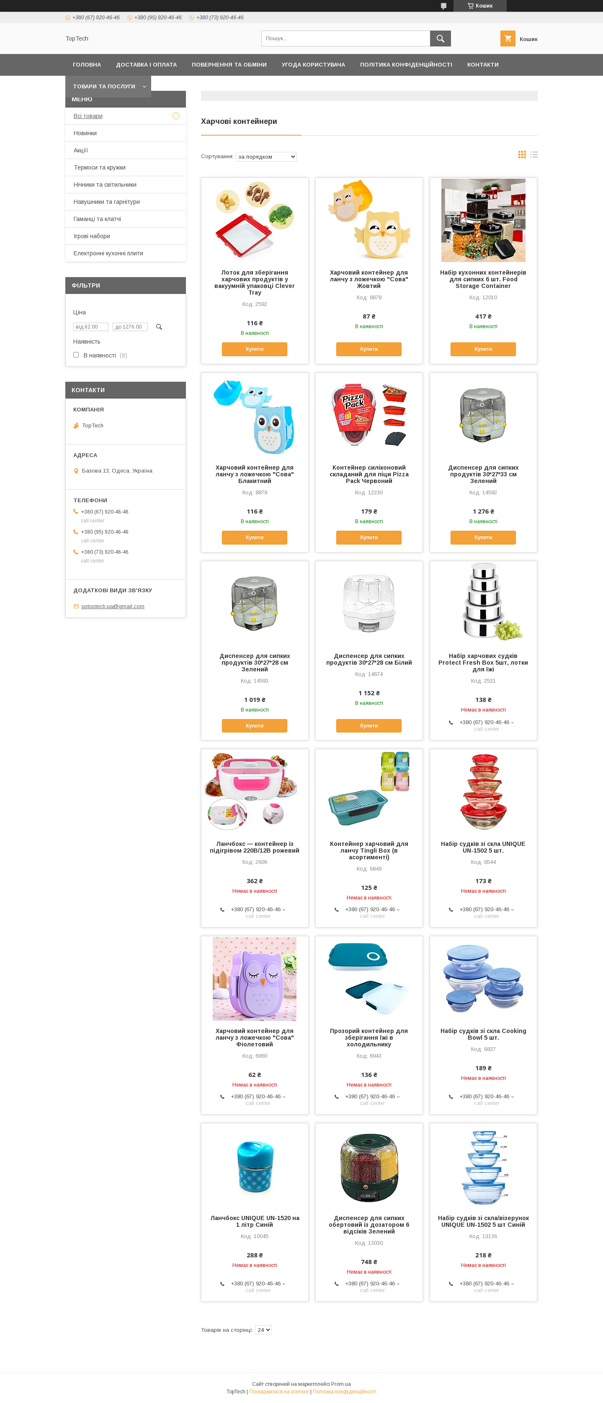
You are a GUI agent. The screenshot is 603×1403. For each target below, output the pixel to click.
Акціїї (81, 150)
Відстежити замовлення (339, 86)
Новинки (85, 133)
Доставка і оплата (146, 65)
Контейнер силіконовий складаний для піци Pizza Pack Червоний (369, 474)
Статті (493, 86)
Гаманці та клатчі (97, 219)
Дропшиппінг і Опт (190, 86)
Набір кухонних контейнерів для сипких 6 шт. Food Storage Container (483, 279)
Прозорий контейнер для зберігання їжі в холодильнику (369, 1038)
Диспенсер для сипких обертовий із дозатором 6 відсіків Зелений (369, 1225)
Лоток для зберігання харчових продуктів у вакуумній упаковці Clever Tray (254, 282)
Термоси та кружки (100, 167)
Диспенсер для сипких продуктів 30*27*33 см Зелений (483, 474)
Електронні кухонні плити (108, 253)
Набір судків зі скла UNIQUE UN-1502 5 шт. (483, 847)
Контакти (483, 65)
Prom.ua (341, 1384)
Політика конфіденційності (406, 65)
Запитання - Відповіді (431, 86)
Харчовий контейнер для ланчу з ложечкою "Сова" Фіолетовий (255, 1038)
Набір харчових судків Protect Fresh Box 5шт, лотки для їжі (483, 663)
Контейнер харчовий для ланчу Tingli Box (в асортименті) (369, 850)
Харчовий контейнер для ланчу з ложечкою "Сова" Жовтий (369, 279)
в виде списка (534, 156)
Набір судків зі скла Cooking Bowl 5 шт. (483, 1034)
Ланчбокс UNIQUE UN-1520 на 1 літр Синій (254, 1221)
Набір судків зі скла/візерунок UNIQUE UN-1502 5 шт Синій (483, 1221)
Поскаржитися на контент (279, 1392)
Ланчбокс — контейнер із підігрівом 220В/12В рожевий (254, 847)
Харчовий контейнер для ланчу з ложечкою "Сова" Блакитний (255, 474)
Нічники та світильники (105, 184)
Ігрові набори (92, 236)
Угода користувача (313, 65)
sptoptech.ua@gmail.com (112, 606)
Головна (87, 65)
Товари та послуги (104, 86)
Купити (254, 349)
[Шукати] (440, 38)
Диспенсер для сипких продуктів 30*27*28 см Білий (369, 659)
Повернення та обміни (229, 65)
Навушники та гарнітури (107, 201)
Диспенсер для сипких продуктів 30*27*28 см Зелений (254, 663)
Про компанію (259, 86)
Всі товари (88, 116)
